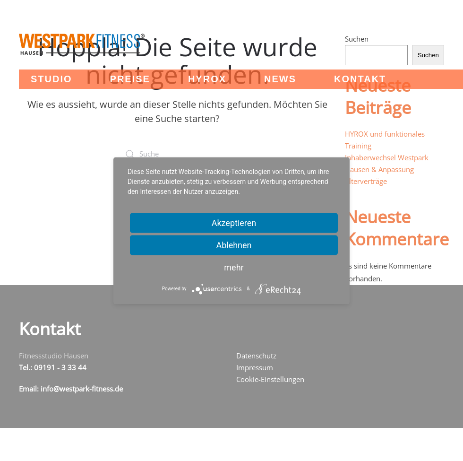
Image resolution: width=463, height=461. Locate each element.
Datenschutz (256, 355)
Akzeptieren (234, 222)
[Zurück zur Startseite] (82, 44)
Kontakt (360, 79)
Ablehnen (233, 245)
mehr (233, 267)
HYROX (207, 79)
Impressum (254, 367)
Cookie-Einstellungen (270, 379)
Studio (51, 79)
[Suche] (177, 154)
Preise (130, 79)
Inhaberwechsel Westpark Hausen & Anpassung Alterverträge (387, 169)
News (280, 79)
